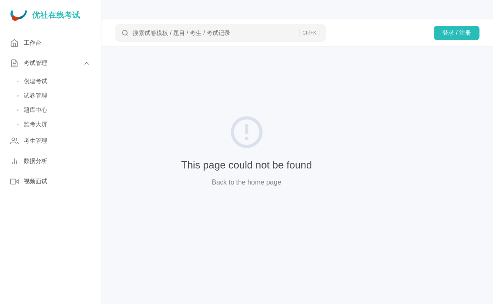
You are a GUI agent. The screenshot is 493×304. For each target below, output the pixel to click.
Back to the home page (246, 182)
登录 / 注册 (456, 32)
